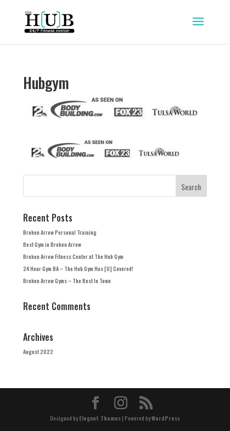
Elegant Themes (100, 418)
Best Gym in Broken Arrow (52, 244)
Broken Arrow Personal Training (60, 232)
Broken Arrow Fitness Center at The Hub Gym (73, 256)
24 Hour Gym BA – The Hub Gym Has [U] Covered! (78, 268)
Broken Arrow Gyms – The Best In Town (67, 281)
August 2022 (38, 351)
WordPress (166, 418)
